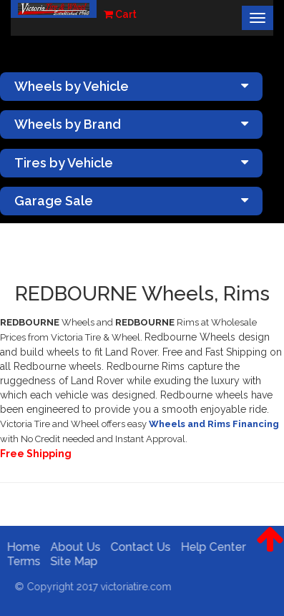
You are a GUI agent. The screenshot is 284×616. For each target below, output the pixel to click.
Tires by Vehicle (131, 162)
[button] (270, 550)
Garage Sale (131, 200)
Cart (120, 14)
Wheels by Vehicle (131, 86)
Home (21, 547)
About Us (73, 547)
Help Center (210, 547)
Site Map (71, 561)
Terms (21, 561)
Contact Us (138, 547)
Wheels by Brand (131, 124)
